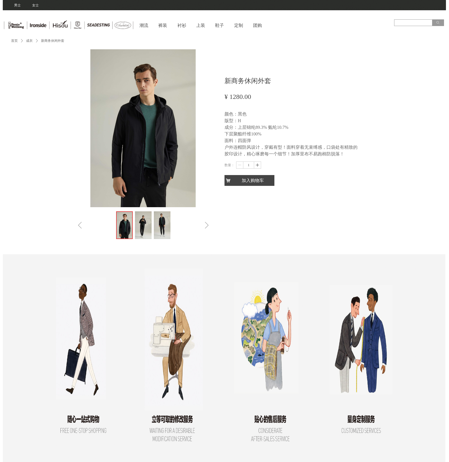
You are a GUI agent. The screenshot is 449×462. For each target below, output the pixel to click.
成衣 (29, 41)
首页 (14, 41)
